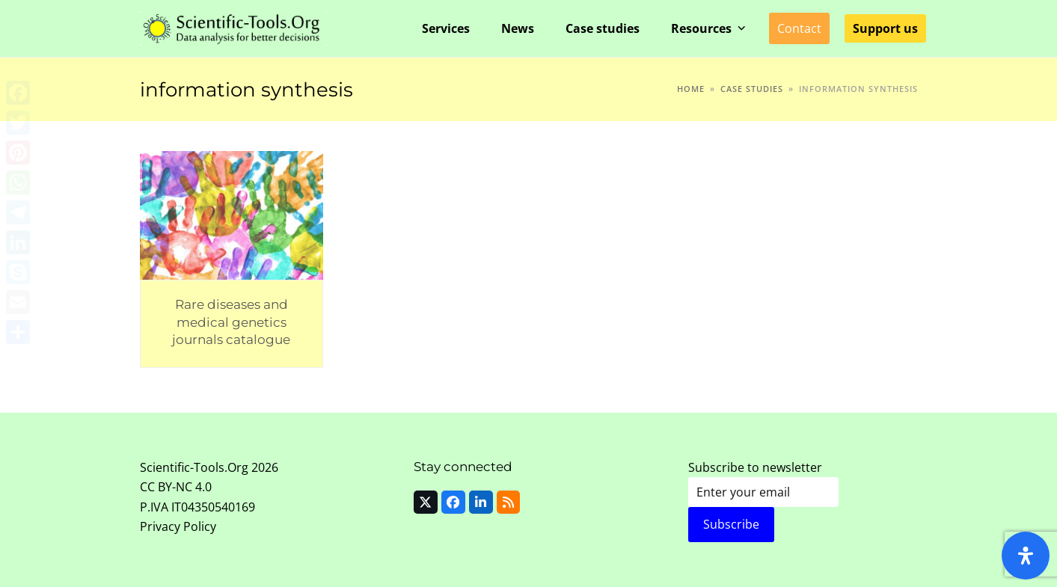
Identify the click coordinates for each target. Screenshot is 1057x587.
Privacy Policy (178, 526)
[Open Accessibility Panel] (1026, 556)
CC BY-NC (166, 487)
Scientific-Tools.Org (194, 467)
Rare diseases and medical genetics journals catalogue (231, 321)
